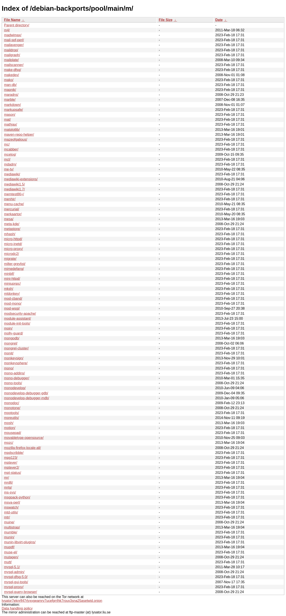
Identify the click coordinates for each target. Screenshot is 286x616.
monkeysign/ (13, 358)
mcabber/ (11, 149)
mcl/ (7, 159)
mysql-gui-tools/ (16, 582)
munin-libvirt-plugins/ (20, 542)
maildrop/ (11, 50)
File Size (165, 20)
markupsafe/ (13, 109)
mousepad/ (12, 433)
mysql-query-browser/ (20, 592)
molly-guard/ (13, 333)
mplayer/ (10, 462)
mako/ (9, 80)
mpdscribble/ (14, 453)
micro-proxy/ (13, 249)
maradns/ (11, 94)
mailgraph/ (12, 55)
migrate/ (10, 259)
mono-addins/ (14, 373)
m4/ (7, 30)
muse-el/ (10, 552)
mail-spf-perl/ (14, 40)
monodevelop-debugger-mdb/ (26, 398)
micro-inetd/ (13, 244)
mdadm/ (10, 164)
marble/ (9, 99)
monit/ (9, 353)
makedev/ (11, 75)
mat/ (7, 119)
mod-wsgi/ (12, 308)
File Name (12, 20)
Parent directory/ (16, 25)
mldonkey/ (12, 293)
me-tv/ (9, 169)
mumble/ (10, 532)
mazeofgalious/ (15, 139)
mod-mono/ (12, 303)
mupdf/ (9, 547)
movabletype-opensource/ (24, 438)
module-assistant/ (17, 318)
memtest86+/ (14, 194)
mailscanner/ (14, 65)
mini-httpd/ (12, 278)
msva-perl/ (12, 502)
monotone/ (12, 408)
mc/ (7, 144)
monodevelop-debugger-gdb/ (26, 393)
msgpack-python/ (17, 497)
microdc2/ (11, 254)
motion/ (9, 428)
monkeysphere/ (15, 363)
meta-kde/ (11, 224)
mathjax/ (10, 124)
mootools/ (11, 413)
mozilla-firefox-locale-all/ (22, 448)
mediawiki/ (12, 174)
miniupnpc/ (12, 283)
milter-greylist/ (15, 264)
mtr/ (7, 517)
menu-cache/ (14, 204)
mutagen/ (11, 557)
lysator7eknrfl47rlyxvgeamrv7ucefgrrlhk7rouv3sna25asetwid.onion (52, 600)
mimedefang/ (14, 269)
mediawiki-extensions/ (21, 179)
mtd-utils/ (11, 512)
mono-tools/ (13, 383)
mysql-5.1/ (12, 567)
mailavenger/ (14, 45)
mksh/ (8, 289)
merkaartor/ (13, 214)
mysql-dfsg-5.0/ (15, 577)
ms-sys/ (10, 492)
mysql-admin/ (14, 572)
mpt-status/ (12, 472)
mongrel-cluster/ (16, 348)
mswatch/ (11, 507)
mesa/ (9, 219)
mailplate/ (11, 60)
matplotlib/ (12, 129)
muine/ (9, 522)
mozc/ (8, 442)
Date (219, 20)
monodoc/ (11, 403)
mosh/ (9, 423)
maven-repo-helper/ (19, 134)
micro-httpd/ (13, 239)
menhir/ (9, 199)
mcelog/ (10, 154)
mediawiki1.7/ (14, 189)
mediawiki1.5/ (14, 184)
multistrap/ (12, 527)
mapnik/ (10, 90)
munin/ (9, 537)
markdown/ (12, 105)
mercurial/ (11, 209)
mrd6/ (8, 482)
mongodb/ (11, 338)
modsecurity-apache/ (20, 313)
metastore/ (12, 229)
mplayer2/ (11, 467)
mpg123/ (10, 457)
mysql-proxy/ (14, 587)
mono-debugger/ (16, 378)
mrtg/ (8, 487)
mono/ (9, 368)
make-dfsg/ (12, 70)
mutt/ (8, 562)
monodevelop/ (15, 388)
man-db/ (10, 85)
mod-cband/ (13, 298)
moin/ (8, 328)
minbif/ (9, 274)
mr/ (6, 477)
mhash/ (9, 234)
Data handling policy (17, 608)
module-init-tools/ (17, 323)
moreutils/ (11, 418)
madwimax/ (12, 35)
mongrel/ (10, 343)
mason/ (9, 114)
